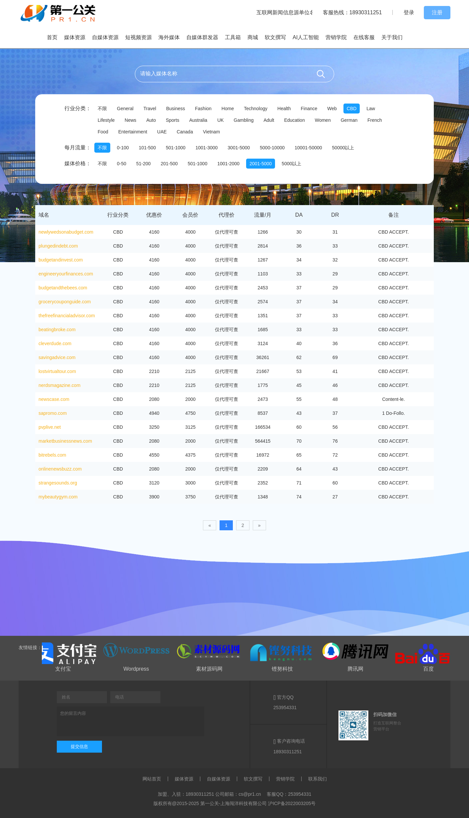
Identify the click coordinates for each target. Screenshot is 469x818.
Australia (198, 120)
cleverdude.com (55, 343)
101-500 (147, 147)
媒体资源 (74, 37)
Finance (309, 108)
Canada (185, 131)
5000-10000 (272, 147)
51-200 (143, 163)
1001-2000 (228, 163)
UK (220, 120)
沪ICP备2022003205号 (292, 803)
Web (332, 108)
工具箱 (233, 37)
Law (370, 108)
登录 (409, 12)
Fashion (203, 108)
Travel (149, 108)
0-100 (123, 147)
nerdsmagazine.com (59, 385)
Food (103, 131)
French (374, 120)
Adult (269, 120)
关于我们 (392, 37)
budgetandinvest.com (61, 259)
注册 (437, 12)
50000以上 (343, 147)
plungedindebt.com (58, 246)
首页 (52, 37)
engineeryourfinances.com (66, 273)
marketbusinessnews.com (65, 441)
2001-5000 (260, 163)
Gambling (244, 120)
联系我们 (317, 778)
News (130, 120)
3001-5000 (239, 147)
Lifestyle (106, 120)
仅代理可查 (226, 232)
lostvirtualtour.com (57, 371)
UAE (162, 131)
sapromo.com (53, 413)
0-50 (121, 163)
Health (284, 108)
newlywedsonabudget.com (66, 232)
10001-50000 (308, 147)
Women (323, 120)
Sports (172, 120)
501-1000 (175, 147)
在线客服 (364, 37)
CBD (352, 108)
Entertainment (132, 131)
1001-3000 (206, 147)
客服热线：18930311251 (352, 12)
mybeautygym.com (58, 496)
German (349, 120)
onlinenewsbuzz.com (60, 469)
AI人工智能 (306, 37)
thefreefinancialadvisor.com (67, 315)
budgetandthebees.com (63, 287)
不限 (102, 108)
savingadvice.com (57, 357)
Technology (255, 108)
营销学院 (336, 37)
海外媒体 (169, 37)
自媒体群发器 (202, 37)
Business (175, 108)
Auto (151, 120)
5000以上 (291, 163)
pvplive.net (50, 427)
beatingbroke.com (57, 329)
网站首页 (151, 778)
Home (228, 108)
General (125, 108)
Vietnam (211, 131)
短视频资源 (138, 37)
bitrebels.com (52, 455)
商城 (252, 37)
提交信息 (79, 746)
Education (294, 120)
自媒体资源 (105, 37)
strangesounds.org (58, 482)
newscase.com (54, 399)
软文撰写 (275, 37)
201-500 (169, 163)
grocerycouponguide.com (65, 301)
